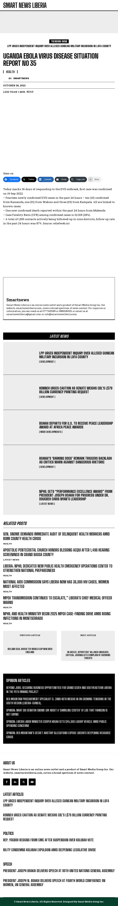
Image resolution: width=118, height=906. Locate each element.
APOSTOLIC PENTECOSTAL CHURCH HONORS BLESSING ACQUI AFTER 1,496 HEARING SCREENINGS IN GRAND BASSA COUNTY (56, 552)
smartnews (21, 78)
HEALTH (7, 544)
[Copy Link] (78, 179)
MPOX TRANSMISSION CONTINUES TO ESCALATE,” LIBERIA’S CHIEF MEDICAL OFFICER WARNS (57, 600)
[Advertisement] (59, 251)
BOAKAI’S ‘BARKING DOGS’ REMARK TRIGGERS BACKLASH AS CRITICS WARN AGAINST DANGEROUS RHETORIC (75, 460)
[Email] (62, 179)
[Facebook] (12, 179)
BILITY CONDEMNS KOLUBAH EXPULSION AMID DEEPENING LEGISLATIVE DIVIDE (49, 850)
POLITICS (7, 845)
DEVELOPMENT (47, 361)
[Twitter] (29, 179)
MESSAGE (8, 875)
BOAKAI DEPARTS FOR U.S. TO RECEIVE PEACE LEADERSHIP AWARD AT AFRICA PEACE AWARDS (76, 425)
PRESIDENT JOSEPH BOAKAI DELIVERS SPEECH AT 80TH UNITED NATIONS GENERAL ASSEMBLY (59, 871)
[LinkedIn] (46, 179)
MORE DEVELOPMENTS (50, 432)
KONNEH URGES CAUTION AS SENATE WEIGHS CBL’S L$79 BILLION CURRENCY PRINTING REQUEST (75, 390)
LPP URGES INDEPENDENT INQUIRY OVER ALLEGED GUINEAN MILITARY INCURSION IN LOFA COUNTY (76, 355)
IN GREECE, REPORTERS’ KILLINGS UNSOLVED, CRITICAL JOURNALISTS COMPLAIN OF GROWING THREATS (88, 655)
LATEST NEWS (47, 504)
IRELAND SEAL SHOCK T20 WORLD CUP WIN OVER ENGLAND (30, 650)
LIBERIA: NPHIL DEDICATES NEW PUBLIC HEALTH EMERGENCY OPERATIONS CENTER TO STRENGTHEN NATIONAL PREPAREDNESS (57, 568)
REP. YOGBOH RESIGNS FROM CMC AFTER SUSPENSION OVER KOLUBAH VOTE (48, 840)
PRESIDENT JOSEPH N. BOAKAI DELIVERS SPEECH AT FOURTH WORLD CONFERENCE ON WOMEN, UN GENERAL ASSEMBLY (54, 883)
